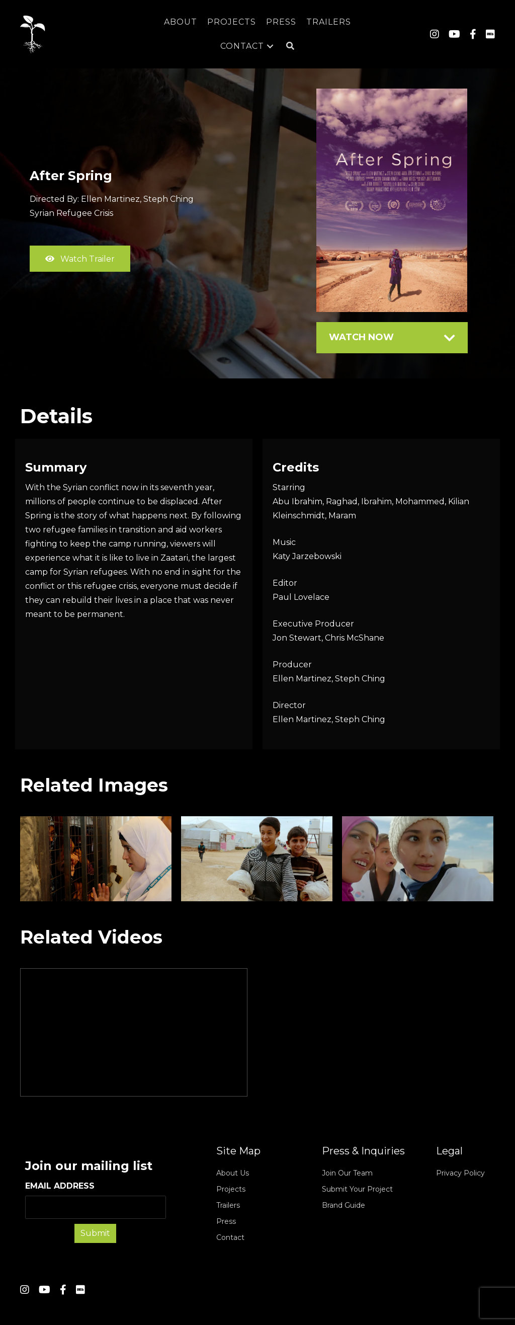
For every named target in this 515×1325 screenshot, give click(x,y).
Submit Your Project (357, 1189)
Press (226, 1221)
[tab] (392, 337)
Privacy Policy (460, 1173)
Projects (230, 1189)
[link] (180, 22)
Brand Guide (343, 1205)
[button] (290, 46)
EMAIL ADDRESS (95, 1200)
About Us (232, 1173)
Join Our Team (347, 1173)
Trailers (228, 1205)
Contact (230, 1237)
